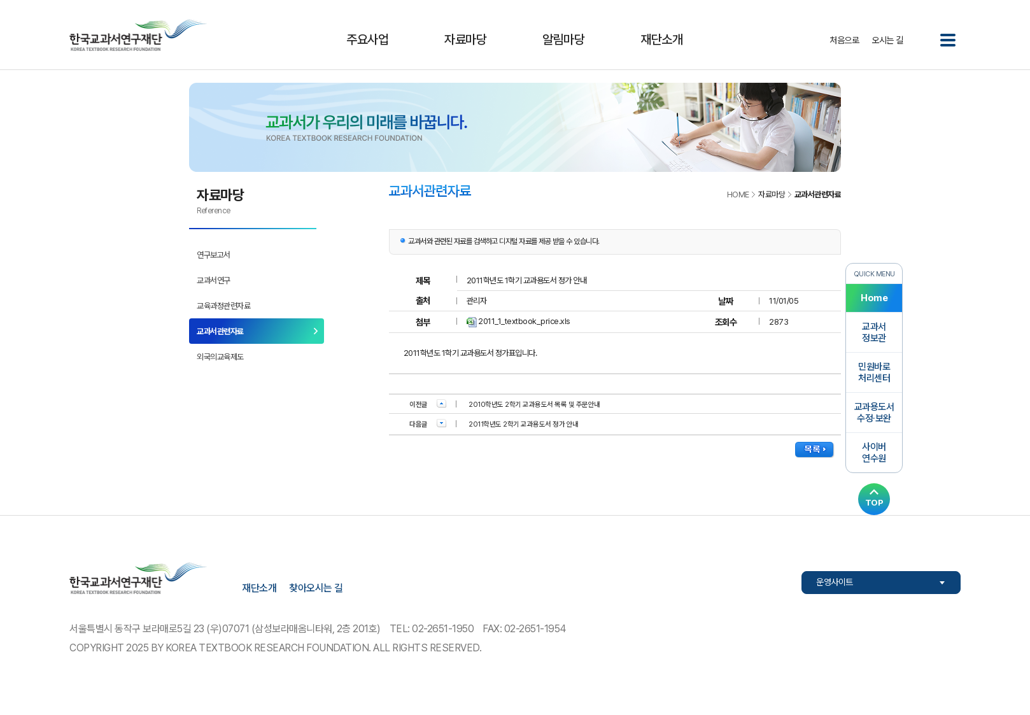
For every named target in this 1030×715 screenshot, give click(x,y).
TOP (874, 502)
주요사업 (367, 39)
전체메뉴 (948, 40)
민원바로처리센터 (874, 372)
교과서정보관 (874, 332)
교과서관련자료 (220, 331)
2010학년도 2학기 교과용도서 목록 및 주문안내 (534, 404)
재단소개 (661, 39)
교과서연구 (213, 280)
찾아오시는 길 (316, 588)
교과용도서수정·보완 (874, 412)
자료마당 (465, 39)
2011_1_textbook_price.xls (524, 321)
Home (874, 298)
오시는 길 (887, 40)
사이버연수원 (874, 452)
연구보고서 (213, 255)
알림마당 (563, 39)
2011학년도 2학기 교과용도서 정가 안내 (524, 424)
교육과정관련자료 (223, 306)
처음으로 (844, 40)
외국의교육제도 (220, 357)
